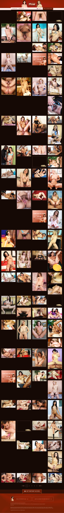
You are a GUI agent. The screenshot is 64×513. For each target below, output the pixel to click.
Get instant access (48, 8)
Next (40, 485)
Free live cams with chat (21, 499)
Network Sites (15, 8)
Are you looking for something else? (42, 499)
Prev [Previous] (23, 485)
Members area (22, 8)
